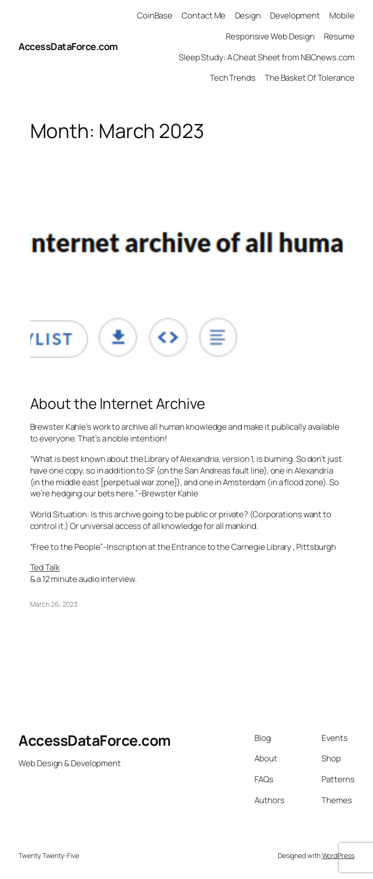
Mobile (341, 15)
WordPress (338, 855)
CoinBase (154, 15)
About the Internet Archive (117, 403)
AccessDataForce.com (68, 46)
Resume (339, 36)
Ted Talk (45, 567)
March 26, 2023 (54, 604)
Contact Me (203, 15)
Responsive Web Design (270, 36)
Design (248, 15)
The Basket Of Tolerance (310, 77)
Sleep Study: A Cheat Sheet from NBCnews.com (267, 57)
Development (295, 15)
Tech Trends (232, 77)
